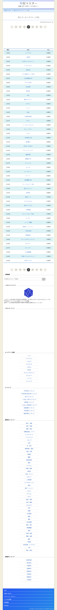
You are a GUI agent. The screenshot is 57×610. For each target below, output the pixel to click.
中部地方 (29, 574)
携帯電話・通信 (29, 448)
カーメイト (28, 248)
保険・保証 (29, 429)
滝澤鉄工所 (28, 159)
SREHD (28, 70)
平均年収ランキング (29, 391)
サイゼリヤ (29, 364)
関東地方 (29, 571)
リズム (28, 133)
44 (24, 27)
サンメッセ (28, 163)
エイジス (28, 167)
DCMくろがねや (28, 146)
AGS (28, 95)
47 (37, 27)
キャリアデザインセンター (28, 239)
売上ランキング (18, 10)
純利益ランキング (29, 402)
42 (16, 27)
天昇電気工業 (28, 137)
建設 (29, 539)
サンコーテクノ (28, 129)
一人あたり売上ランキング (29, 399)
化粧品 (29, 471)
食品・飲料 (29, 499)
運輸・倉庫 (29, 536)
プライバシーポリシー (10, 596)
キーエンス (29, 381)
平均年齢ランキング (29, 410)
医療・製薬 (29, 468)
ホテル (29, 491)
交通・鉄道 (29, 533)
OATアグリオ (28, 260)
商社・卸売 (29, 550)
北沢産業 (28, 87)
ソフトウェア (29, 437)
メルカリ (29, 361)
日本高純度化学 (28, 78)
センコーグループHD (28, 214)
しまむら (29, 367)
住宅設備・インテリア (29, 544)
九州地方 (29, 579)
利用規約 (6, 602)
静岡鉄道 (28, 235)
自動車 (29, 454)
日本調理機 (28, 252)
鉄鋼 (29, 510)
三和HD (28, 57)
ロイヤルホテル (28, 201)
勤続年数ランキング (29, 413)
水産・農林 (29, 502)
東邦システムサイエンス (28, 256)
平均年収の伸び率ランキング (29, 393)
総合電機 (29, 522)
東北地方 (29, 562)
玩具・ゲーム (29, 474)
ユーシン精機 (28, 222)
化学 (29, 508)
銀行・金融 (29, 423)
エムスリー (29, 375)
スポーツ (29, 477)
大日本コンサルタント (28, 61)
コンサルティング (29, 482)
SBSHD (28, 193)
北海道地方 (29, 560)
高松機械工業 (28, 180)
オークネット (28, 171)
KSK (28, 112)
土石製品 (29, 513)
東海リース (28, 197)
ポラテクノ (28, 243)
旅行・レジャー (29, 488)
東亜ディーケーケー (28, 226)
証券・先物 (29, 426)
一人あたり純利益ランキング (29, 405)
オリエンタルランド (29, 372)
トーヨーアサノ (28, 65)
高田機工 (28, 142)
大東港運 (28, 210)
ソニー (29, 355)
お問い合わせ (7, 593)
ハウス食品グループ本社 (28, 74)
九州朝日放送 (28, 116)
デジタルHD (28, 82)
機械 (29, 457)
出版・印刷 (29, 451)
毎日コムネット (28, 188)
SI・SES (29, 445)
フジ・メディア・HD (28, 184)
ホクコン (28, 104)
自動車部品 (29, 460)
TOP (5, 590)
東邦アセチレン (28, 99)
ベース (28, 108)
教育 (29, 462)
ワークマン (29, 358)
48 (41, 27)
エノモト (28, 218)
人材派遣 (29, 479)
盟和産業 (28, 154)
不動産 (29, 542)
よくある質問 (7, 599)
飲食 (29, 485)
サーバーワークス (28, 150)
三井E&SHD (28, 231)
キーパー (28, 176)
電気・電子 (29, 525)
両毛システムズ (28, 205)
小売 (29, 547)
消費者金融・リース (29, 431)
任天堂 (29, 369)
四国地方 (29, 577)
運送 (29, 530)
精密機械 (29, 527)
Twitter (6, 605)
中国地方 (29, 565)
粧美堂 (28, 91)
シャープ (29, 378)
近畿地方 (29, 568)
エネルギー (29, 505)
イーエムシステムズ (28, 125)
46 (32, 27)
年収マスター (28, 3)
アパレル (29, 465)
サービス (29, 493)
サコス (28, 121)
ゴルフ (29, 496)
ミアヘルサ (28, 53)
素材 (29, 519)
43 (20, 27)
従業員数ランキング (29, 407)
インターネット (29, 434)
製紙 (29, 516)
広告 (29, 443)
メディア (29, 440)
